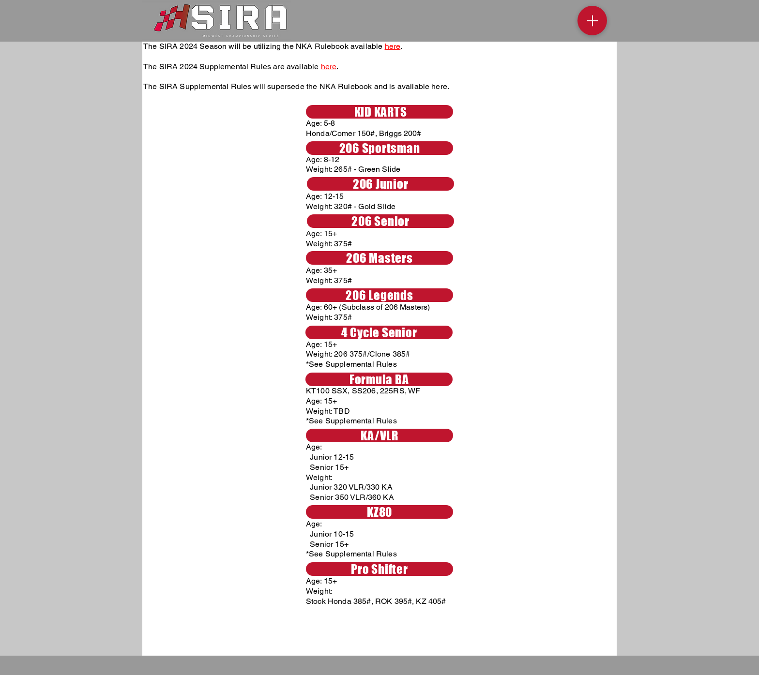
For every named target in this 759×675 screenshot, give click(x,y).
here (393, 46)
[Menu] (592, 20)
